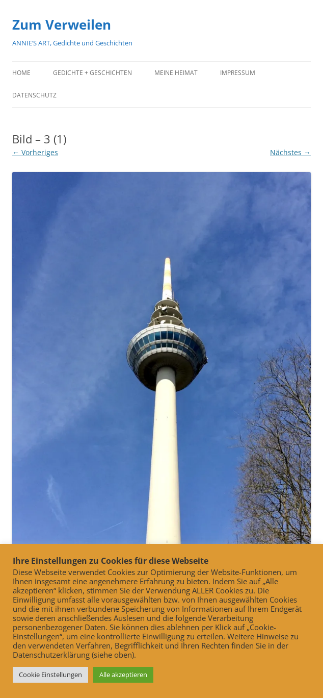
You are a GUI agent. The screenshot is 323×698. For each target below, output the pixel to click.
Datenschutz (34, 95)
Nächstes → (290, 152)
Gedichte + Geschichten (92, 72)
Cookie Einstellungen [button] (50, 674)
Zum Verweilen (61, 24)
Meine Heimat (176, 72)
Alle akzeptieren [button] (123, 674)
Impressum (237, 72)
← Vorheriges (35, 152)
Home (21, 72)
